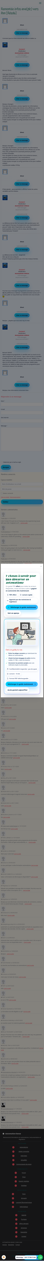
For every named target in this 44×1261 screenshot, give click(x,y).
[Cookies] (4, 1257)
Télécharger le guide (33, 1257)
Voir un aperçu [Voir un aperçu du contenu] (13, 613)
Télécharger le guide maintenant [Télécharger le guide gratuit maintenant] (22, 607)
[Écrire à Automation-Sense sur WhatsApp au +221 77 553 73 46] (40, 1257)
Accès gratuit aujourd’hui (17, 690)
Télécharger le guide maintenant (22, 684)
